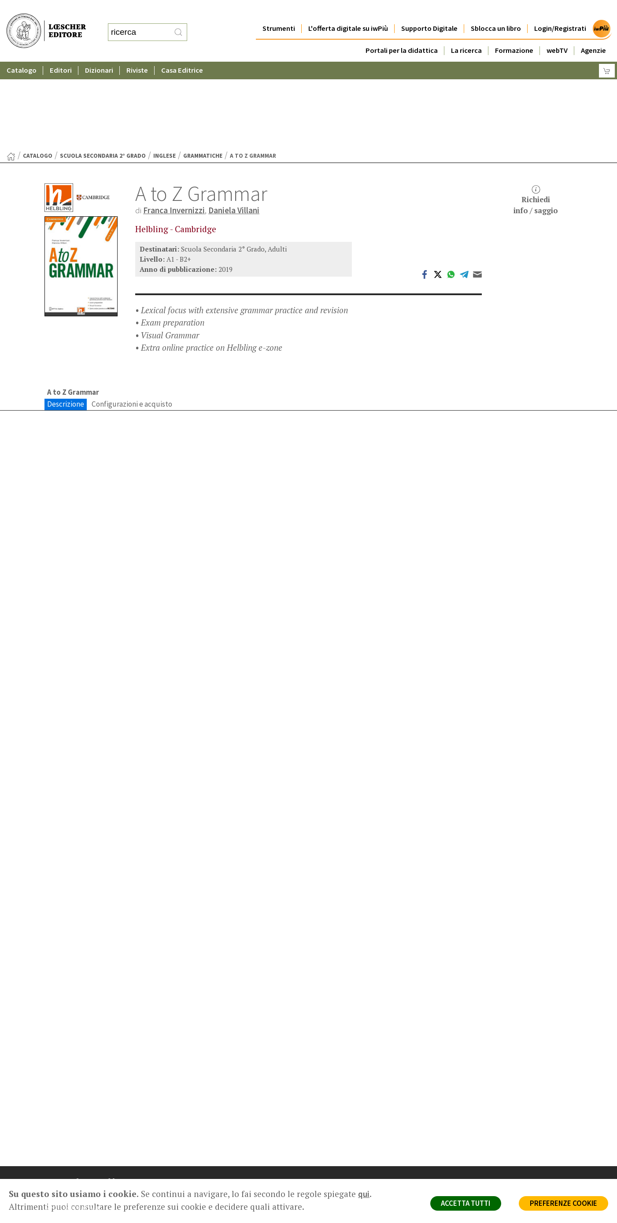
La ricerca (466, 32)
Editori (61, 52)
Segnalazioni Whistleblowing (503, 1132)
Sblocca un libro (496, 10)
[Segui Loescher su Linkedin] (83, 1205)
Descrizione (65, 318)
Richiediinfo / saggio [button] (536, 114)
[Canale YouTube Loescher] (98, 1205)
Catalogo (22, 52)
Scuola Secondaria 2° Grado (103, 70)
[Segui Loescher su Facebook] (52, 1205)
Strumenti (278, 10)
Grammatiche (202, 70)
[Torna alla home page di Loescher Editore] (46, 21)
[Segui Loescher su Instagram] (67, 1205)
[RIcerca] (178, 23)
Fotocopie (478, 1164)
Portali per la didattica (402, 32)
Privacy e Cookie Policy (495, 1121)
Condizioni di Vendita (492, 1153)
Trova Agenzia (346, 1132)
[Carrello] (607, 53)
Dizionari (99, 52)
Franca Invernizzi (174, 124)
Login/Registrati (560, 10)
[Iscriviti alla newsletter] (114, 1204)
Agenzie (593, 32)
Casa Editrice (182, 52)
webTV (557, 32)
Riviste (137, 52)
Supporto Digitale (429, 10)
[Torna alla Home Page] (11, 70)
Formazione (514, 32)
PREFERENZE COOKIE (562, 1203)
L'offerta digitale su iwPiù (348, 10)
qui (363, 1194)
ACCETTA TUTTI (462, 1203)
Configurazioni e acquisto (132, 318)
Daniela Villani (233, 124)
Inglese (164, 70)
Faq (332, 1153)
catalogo (37, 70)
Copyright (477, 1142)
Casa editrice (345, 1121)
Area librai (340, 1142)
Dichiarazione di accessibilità (503, 1174)
